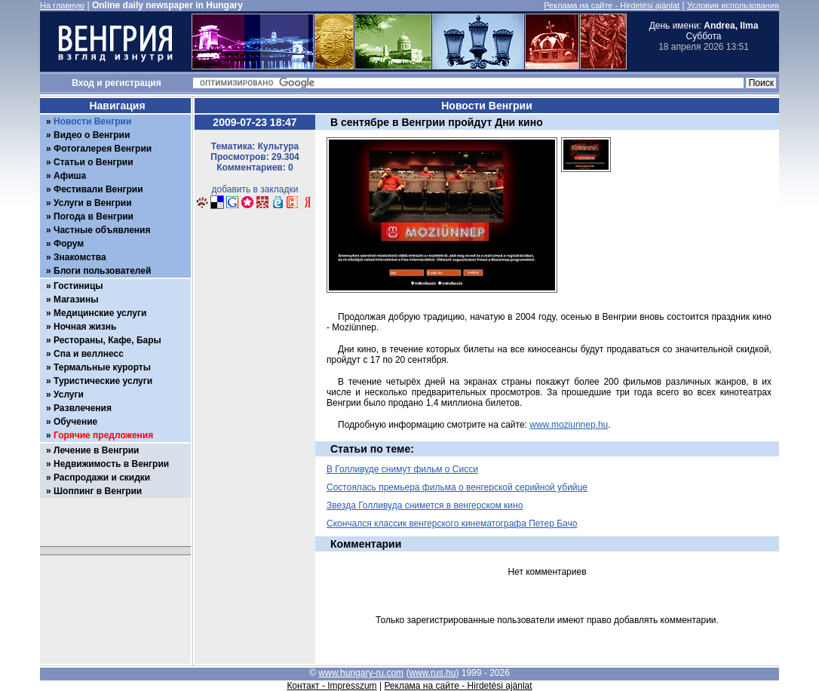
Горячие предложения (103, 435)
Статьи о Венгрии (93, 162)
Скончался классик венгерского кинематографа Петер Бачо (452, 523)
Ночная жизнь (85, 326)
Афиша (70, 175)
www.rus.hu (432, 673)
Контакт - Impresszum (331, 685)
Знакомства (80, 257)
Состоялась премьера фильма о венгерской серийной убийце (457, 487)
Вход (83, 83)
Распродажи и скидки (102, 477)
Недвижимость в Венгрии (111, 464)
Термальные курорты (102, 367)
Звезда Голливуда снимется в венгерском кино (425, 505)
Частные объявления (102, 230)
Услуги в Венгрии (93, 203)
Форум (69, 243)
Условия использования (733, 5)
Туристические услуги (103, 381)
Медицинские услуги (100, 313)
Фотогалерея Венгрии (103, 148)
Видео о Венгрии (92, 135)
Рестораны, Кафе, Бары (107, 340)
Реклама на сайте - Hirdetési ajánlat (611, 5)
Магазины (76, 299)
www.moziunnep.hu (568, 424)
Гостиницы (78, 286)
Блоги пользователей (102, 271)
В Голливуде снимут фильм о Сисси (402, 469)
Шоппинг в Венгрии (98, 491)
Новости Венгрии (92, 121)
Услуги (69, 394)
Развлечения (83, 408)
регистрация (133, 83)
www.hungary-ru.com (360, 673)
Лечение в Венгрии (96, 450)
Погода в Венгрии (93, 216)
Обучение (75, 421)
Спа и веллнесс (89, 354)
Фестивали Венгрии (98, 189)
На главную (62, 5)
